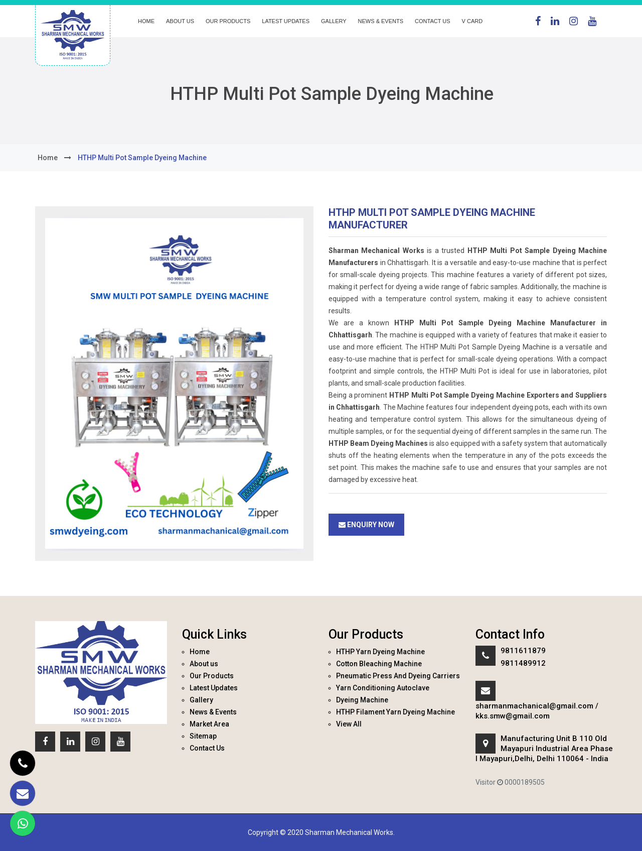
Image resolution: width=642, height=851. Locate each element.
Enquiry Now (366, 525)
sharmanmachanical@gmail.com (534, 705)
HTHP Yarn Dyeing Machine (380, 652)
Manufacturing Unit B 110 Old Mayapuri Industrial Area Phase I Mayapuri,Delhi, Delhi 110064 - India (544, 748)
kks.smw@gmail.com (512, 715)
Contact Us (432, 21)
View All (349, 724)
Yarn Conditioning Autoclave (382, 688)
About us (180, 21)
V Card (472, 21)
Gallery (334, 21)
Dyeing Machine (362, 700)
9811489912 (523, 663)
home (48, 158)
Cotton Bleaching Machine (379, 664)
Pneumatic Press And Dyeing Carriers (398, 676)
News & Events (380, 21)
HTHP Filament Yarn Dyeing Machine (395, 712)
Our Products (228, 21)
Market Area (209, 724)
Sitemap (203, 736)
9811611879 (523, 650)
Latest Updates (285, 21)
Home (146, 21)
